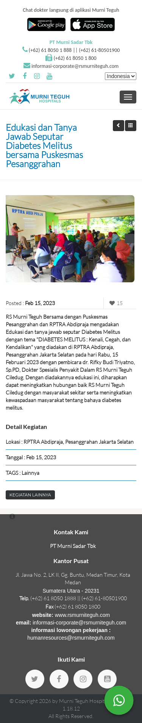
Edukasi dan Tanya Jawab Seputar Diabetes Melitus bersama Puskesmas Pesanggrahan (44, 145)
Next (129, 238)
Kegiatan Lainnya (30, 495)
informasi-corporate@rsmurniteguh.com (75, 66)
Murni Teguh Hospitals (85, 701)
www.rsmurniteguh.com (82, 615)
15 (115, 303)
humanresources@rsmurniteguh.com (71, 638)
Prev (11, 240)
